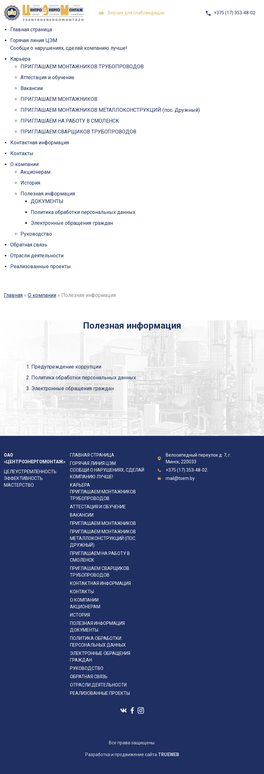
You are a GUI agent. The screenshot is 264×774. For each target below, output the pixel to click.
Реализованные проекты (40, 266)
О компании (24, 164)
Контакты (22, 153)
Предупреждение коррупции (66, 367)
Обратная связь (28, 245)
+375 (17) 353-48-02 (234, 12)
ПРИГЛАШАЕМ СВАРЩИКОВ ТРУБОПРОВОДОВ (78, 132)
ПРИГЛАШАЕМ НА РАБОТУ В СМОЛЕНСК (69, 121)
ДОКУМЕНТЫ (47, 201)
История (30, 183)
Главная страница (31, 30)
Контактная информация (39, 143)
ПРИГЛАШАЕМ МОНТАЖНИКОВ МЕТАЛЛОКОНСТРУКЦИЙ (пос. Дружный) (110, 110)
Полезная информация (47, 194)
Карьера (20, 59)
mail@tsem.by (180, 478)
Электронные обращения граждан (72, 223)
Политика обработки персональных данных (83, 212)
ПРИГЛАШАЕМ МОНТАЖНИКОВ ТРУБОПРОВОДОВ (82, 67)
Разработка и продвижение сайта (132, 754)
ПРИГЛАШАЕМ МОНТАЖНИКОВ (58, 99)
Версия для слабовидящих (132, 13)
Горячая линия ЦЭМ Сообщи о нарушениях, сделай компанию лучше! (107, 470)
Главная (13, 295)
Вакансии (31, 88)
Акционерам (35, 172)
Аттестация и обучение (47, 77)
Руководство (36, 234)
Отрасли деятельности (37, 256)
